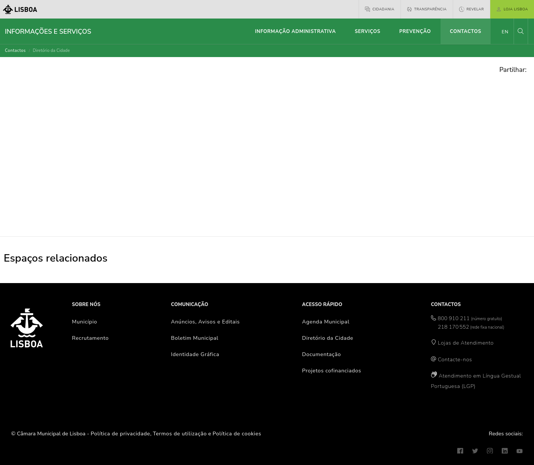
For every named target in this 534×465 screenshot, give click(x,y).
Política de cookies (236, 433)
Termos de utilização (180, 433)
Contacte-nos (455, 359)
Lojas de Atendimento (466, 342)
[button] (521, 31)
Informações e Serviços (48, 31)
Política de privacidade (120, 433)
